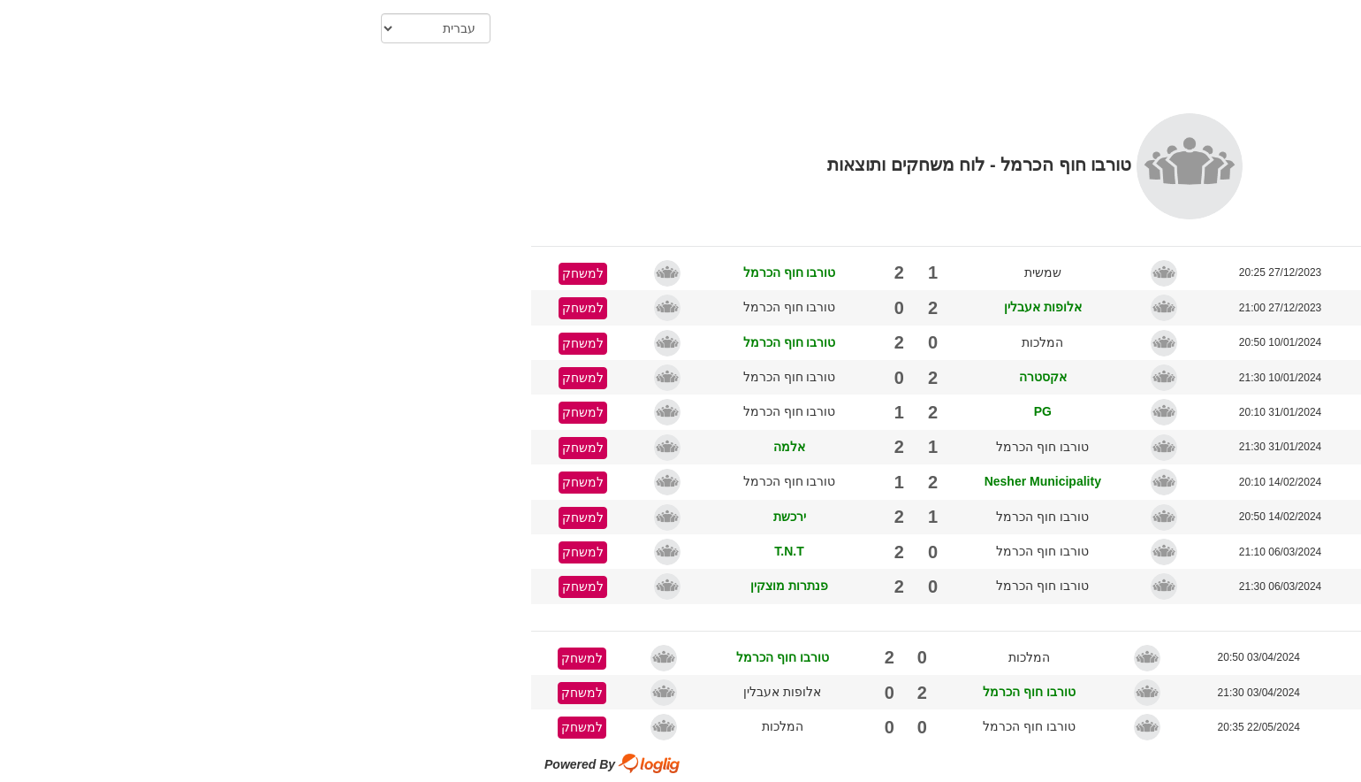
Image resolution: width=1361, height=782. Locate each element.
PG (688, 411)
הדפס (1151, 85)
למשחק (228, 273)
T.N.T (434, 551)
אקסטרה (688, 377)
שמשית (688, 272)
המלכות (688, 342)
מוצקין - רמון (1070, 272)
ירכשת (435, 517)
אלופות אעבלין (688, 307)
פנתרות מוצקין (435, 586)
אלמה (435, 447)
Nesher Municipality (688, 481)
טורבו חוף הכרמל (435, 272)
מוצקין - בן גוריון (1058, 727)
